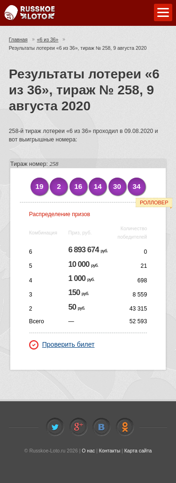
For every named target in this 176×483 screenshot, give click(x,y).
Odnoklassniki (124, 427)
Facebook (78, 427)
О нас (88, 450)
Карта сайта (138, 450)
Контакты (109, 450)
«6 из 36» (48, 39)
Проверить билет (62, 344)
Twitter (55, 427)
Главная (18, 39)
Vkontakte (101, 427)
